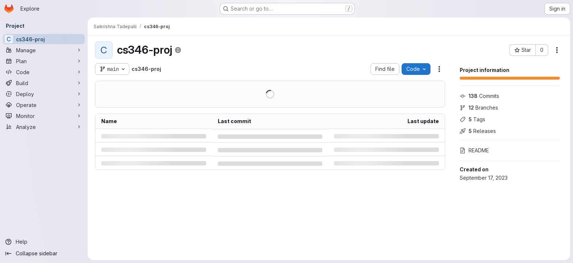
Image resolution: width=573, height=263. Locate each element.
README (474, 150)
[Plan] (44, 61)
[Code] (44, 72)
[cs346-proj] (44, 39)
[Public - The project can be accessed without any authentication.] (178, 50)
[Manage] (44, 50)
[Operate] (44, 105)
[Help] (44, 242)
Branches (479, 107)
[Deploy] (44, 94)
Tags (472, 119)
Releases (478, 131)
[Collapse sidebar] (44, 253)
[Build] (44, 83)
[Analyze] (44, 127)
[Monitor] (44, 116)
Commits (479, 96)
